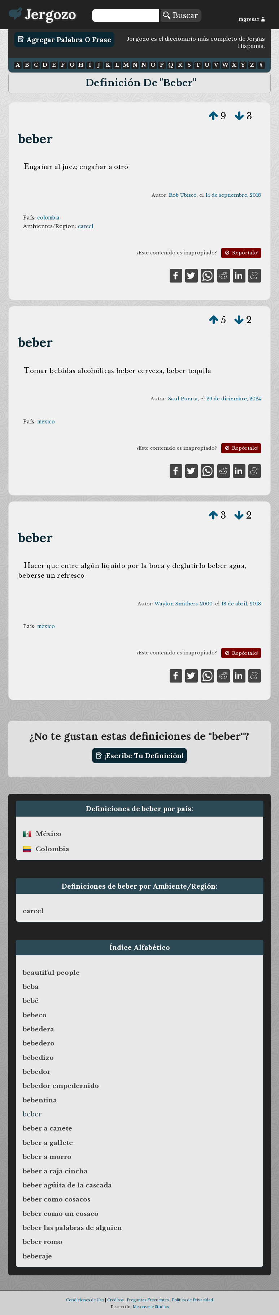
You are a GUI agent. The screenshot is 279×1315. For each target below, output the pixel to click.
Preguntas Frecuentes (148, 1299)
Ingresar (251, 19)
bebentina (40, 1100)
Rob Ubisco (183, 195)
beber (35, 138)
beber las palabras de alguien (72, 1228)
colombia (48, 217)
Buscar (180, 15)
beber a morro (47, 1157)
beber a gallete (48, 1143)
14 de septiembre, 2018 (233, 195)
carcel (85, 226)
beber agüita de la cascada (67, 1185)
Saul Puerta (183, 398)
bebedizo (38, 1058)
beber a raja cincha (55, 1171)
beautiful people (51, 973)
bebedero (39, 1043)
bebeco (35, 1015)
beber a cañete (47, 1128)
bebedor (37, 1072)
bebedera (38, 1029)
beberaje (37, 1256)
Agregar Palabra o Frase (64, 39)
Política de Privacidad (192, 1299)
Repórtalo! (241, 253)
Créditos (115, 1299)
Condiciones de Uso (85, 1299)
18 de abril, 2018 (241, 604)
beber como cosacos (56, 1199)
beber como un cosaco (61, 1214)
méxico (46, 421)
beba (31, 987)
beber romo (42, 1242)
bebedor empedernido (61, 1086)
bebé (31, 1001)
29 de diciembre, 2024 (233, 398)
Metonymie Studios (150, 1306)
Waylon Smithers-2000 (183, 604)
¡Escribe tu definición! (139, 755)
